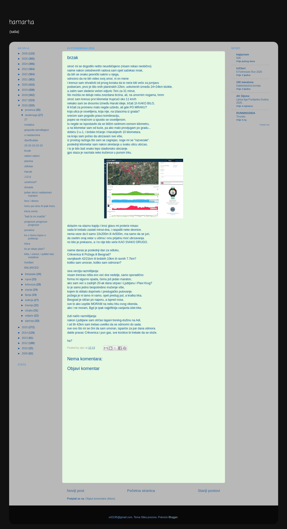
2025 (25, 58)
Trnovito (241, 116)
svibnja (29, 300)
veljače (29, 315)
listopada (30, 274)
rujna (28, 279)
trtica (27, 243)
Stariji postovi (209, 490)
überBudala (31, 140)
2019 (25, 89)
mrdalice (29, 124)
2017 (25, 100)
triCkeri (241, 68)
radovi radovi (31, 155)
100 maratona (245, 82)
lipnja (28, 294)
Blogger (173, 517)
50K (238, 58)
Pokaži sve (264, 125)
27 (25, 119)
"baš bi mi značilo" (35, 216)
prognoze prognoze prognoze (35, 223)
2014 (25, 332)
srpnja (29, 289)
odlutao (28, 166)
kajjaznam (242, 54)
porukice (29, 230)
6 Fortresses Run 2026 (249, 71)
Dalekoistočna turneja (248, 85)
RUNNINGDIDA (245, 113)
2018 (25, 94)
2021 (25, 79)
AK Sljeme (242, 95)
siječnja (30, 320)
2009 (25, 353)
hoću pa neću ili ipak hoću (39, 206)
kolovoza (30, 284)
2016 (25, 105)
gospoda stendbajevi (36, 129)
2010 (25, 348)
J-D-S (27, 176)
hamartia (21, 22)
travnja (29, 305)
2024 (25, 63)
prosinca (30, 109)
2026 (25, 53)
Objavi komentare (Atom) (100, 498)
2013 (25, 337)
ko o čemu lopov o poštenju (35, 237)
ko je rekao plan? (34, 248)
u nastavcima (32, 135)
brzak (27, 150)
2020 (25, 84)
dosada (28, 187)
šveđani (28, 262)
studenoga (31, 115)
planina (28, 161)
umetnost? (30, 182)
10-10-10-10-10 (33, 145)
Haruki (28, 171)
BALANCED (31, 267)
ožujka (29, 310)
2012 (25, 343)
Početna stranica (141, 490)
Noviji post (75, 490)
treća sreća (30, 211)
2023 (25, 69)
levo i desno (31, 200)
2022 (25, 74)
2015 (25, 327)
